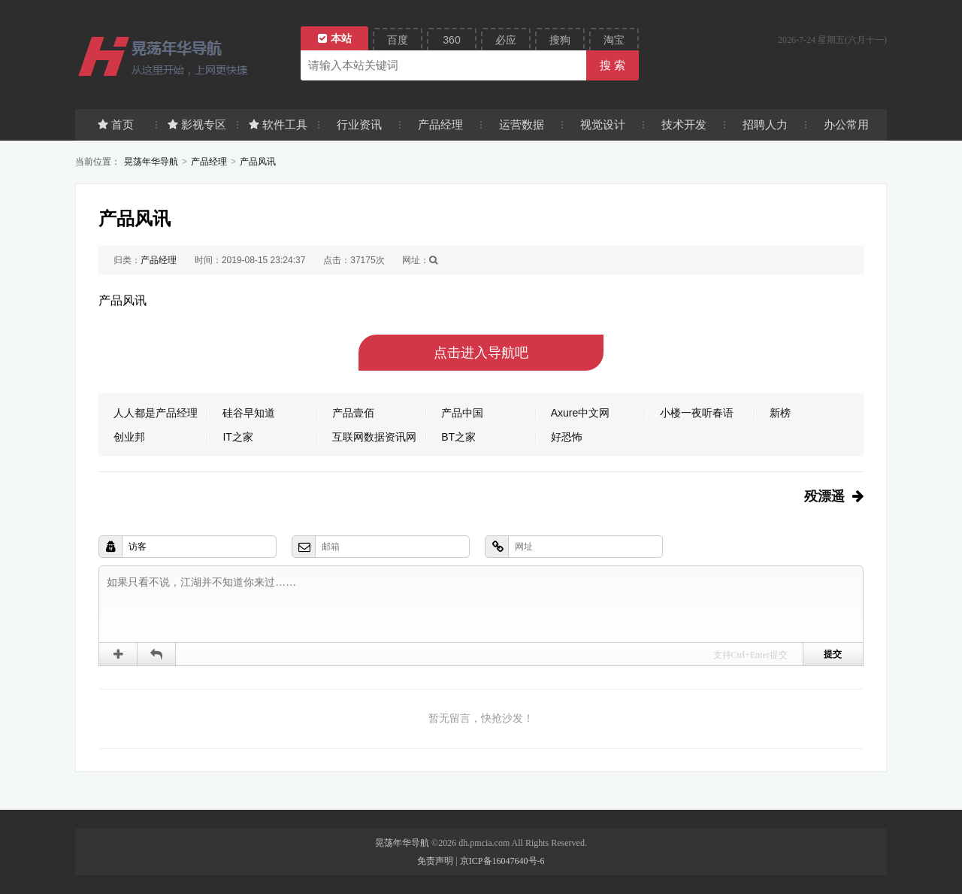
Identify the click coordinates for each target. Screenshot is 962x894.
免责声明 (435, 861)
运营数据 (521, 124)
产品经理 (440, 124)
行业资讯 (359, 124)
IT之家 (237, 437)
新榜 (780, 413)
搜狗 (559, 40)
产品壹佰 (353, 413)
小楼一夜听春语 (697, 413)
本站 (335, 38)
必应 (505, 40)
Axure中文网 (580, 413)
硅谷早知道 (248, 413)
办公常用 (846, 124)
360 (451, 40)
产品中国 (462, 413)
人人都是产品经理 (155, 413)
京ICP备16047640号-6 (502, 861)
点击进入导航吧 (481, 352)
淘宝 (614, 40)
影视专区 (197, 124)
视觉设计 (602, 124)
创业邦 (129, 437)
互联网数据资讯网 (374, 437)
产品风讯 (258, 161)
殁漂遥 (824, 496)
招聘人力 (765, 124)
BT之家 (458, 437)
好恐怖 (566, 437)
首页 (116, 124)
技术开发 (683, 124)
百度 (397, 40)
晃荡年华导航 (151, 161)
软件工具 (278, 124)
